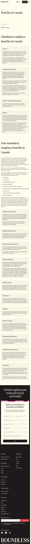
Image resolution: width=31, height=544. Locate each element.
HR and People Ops (5, 466)
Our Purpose (18, 457)
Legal (2, 468)
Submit (24, 520)
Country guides (4, 24)
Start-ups (3, 479)
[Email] (2, 533)
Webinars (3, 507)
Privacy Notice (19, 468)
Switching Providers (5, 513)
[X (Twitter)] (10, 533)
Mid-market (3, 482)
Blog (2, 502)
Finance (2, 470)
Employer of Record (5, 457)
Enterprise (3, 484)
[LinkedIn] (6, 533)
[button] (29, 2)
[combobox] (15, 436)
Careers (17, 461)
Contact (17, 463)
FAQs (17, 459)
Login (17, 465)
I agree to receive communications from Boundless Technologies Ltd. (14, 524)
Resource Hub (4, 500)
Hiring (2, 472)
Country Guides (4, 491)
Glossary (3, 509)
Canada (3, 25)
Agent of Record (4, 459)
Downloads (3, 511)
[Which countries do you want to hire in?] (15, 436)
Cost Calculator (4, 493)
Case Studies (4, 505)
